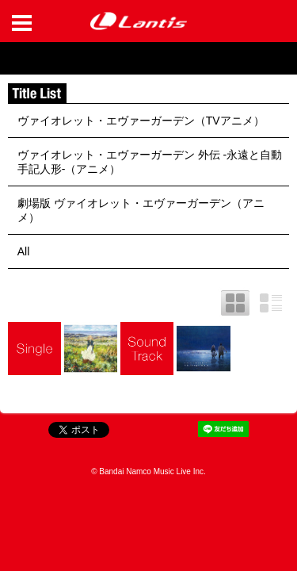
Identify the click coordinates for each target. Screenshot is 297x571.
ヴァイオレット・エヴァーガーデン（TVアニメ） (141, 120)
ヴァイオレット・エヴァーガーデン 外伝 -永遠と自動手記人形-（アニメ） (149, 161)
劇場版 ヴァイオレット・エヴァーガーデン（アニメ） (141, 210)
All (23, 251)
